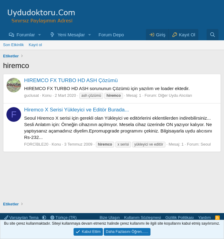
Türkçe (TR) (63, 217)
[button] (39, 34)
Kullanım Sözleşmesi (142, 217)
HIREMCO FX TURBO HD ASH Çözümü (71, 80)
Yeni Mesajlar (71, 34)
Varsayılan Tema (22, 217)
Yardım (204, 217)
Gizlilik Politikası (179, 217)
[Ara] (213, 34)
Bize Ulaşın (110, 217)
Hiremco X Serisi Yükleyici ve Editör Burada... (76, 110)
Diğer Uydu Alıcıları (175, 95)
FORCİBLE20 (36, 144)
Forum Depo (111, 34)
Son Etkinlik (13, 44)
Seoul (206, 144)
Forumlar (25, 34)
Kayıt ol (35, 44)
